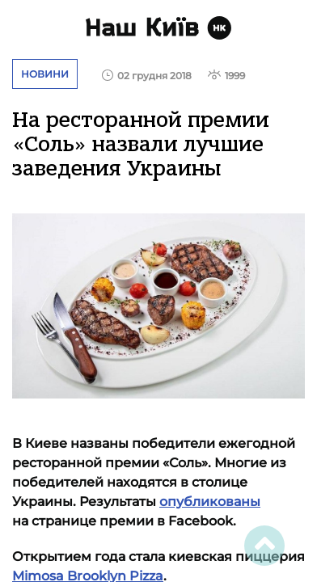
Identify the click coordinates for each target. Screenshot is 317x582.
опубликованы (209, 501)
